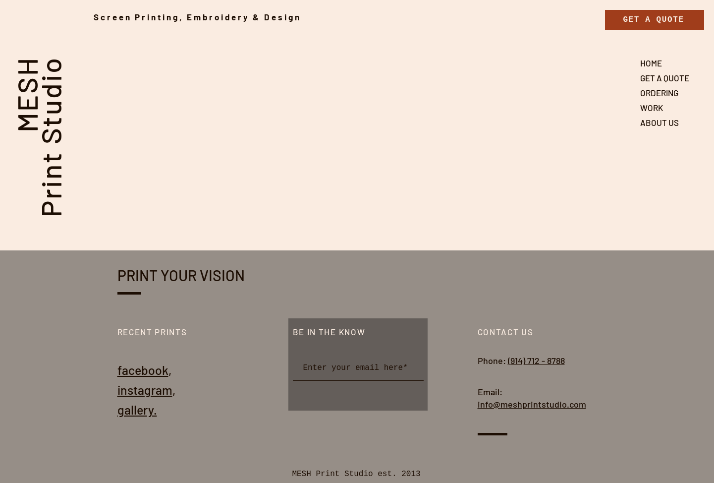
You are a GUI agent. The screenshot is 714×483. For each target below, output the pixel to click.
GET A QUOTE (664, 78)
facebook (142, 369)
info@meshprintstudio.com (532, 404)
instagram (144, 389)
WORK (651, 108)
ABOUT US (659, 122)
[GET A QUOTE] (654, 20)
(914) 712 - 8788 (536, 360)
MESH (26, 94)
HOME (651, 63)
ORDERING (659, 93)
